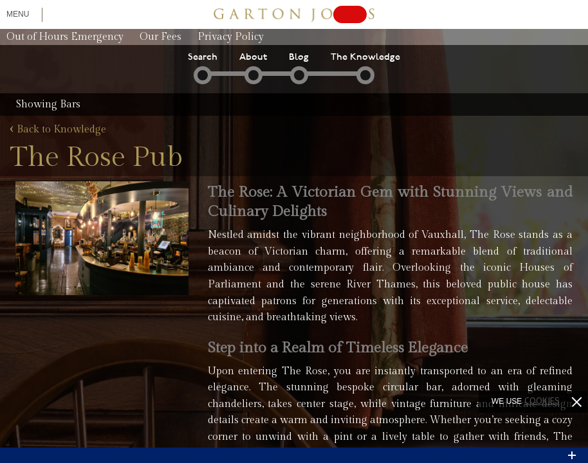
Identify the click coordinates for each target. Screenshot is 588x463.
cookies (542, 400)
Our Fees (160, 37)
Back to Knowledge (58, 130)
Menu (17, 14)
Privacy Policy (231, 37)
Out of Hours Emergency (65, 37)
